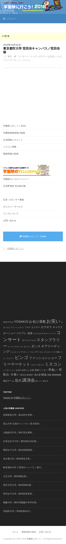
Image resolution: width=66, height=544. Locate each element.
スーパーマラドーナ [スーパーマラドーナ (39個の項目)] (15, 347)
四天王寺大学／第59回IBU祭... (18, 485)
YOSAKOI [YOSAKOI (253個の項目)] (21, 321)
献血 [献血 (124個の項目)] (44, 374)
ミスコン (26, 60)
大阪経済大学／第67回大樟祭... (18, 432)
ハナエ (58, 56)
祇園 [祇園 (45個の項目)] (49, 375)
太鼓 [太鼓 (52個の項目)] (32, 370)
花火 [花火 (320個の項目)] (18, 380)
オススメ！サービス (13, 206)
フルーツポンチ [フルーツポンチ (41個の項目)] (37, 365)
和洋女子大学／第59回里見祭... (18, 493)
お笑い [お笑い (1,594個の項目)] (53, 321)
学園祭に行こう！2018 (14, 126)
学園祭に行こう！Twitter (33, 236)
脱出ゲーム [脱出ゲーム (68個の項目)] (8, 381)
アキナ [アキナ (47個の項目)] (28, 327)
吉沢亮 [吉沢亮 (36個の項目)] (18, 370)
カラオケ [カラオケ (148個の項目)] (46, 327)
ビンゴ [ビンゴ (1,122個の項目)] (21, 357)
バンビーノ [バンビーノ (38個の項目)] (9, 358)
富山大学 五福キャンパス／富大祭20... (22, 423)
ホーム (15, 532)
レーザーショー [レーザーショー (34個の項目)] (9, 370)
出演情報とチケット (13, 140)
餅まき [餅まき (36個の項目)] (45, 381)
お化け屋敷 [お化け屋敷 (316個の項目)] (37, 321)
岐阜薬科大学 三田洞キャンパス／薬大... (23, 467)
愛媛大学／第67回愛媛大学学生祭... (20, 502)
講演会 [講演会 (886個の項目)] (28, 380)
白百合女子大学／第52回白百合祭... (20, 441)
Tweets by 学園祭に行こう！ (17, 398)
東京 (10, 56)
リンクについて (10, 213)
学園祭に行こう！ (15, 248)
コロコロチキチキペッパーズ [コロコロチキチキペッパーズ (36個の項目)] (44, 333)
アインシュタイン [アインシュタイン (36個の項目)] (17, 327)
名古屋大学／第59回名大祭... (17, 458)
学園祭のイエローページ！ (16, 179)
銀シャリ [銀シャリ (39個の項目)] (39, 381)
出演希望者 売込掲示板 (14, 186)
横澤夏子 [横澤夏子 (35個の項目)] (30, 375)
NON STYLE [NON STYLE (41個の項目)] (8, 322)
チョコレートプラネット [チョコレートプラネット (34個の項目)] (19, 352)
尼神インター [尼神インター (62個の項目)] (41, 370)
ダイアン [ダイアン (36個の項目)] (27, 347)
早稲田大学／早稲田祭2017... (17, 511)
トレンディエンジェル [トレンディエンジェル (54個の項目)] (40, 352)
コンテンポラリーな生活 (42, 56)
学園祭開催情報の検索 (14, 133)
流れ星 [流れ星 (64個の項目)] (37, 375)
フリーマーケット (12, 60)
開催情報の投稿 (10, 153)
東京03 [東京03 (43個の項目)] (23, 375)
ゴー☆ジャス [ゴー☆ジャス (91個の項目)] (29, 340)
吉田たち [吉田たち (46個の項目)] (25, 370)
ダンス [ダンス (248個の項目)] (36, 346)
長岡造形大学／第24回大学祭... (18, 415)
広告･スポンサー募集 (13, 199)
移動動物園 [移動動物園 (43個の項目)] (56, 375)
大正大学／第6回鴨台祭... (15, 476)
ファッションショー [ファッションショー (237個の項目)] (43, 358)
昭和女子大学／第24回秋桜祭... (18, 450)
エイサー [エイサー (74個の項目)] (35, 327)
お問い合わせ (9, 220)
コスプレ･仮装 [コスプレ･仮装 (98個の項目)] (24, 333)
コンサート (23, 56)
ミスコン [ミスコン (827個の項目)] (53, 364)
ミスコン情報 (9, 146)
